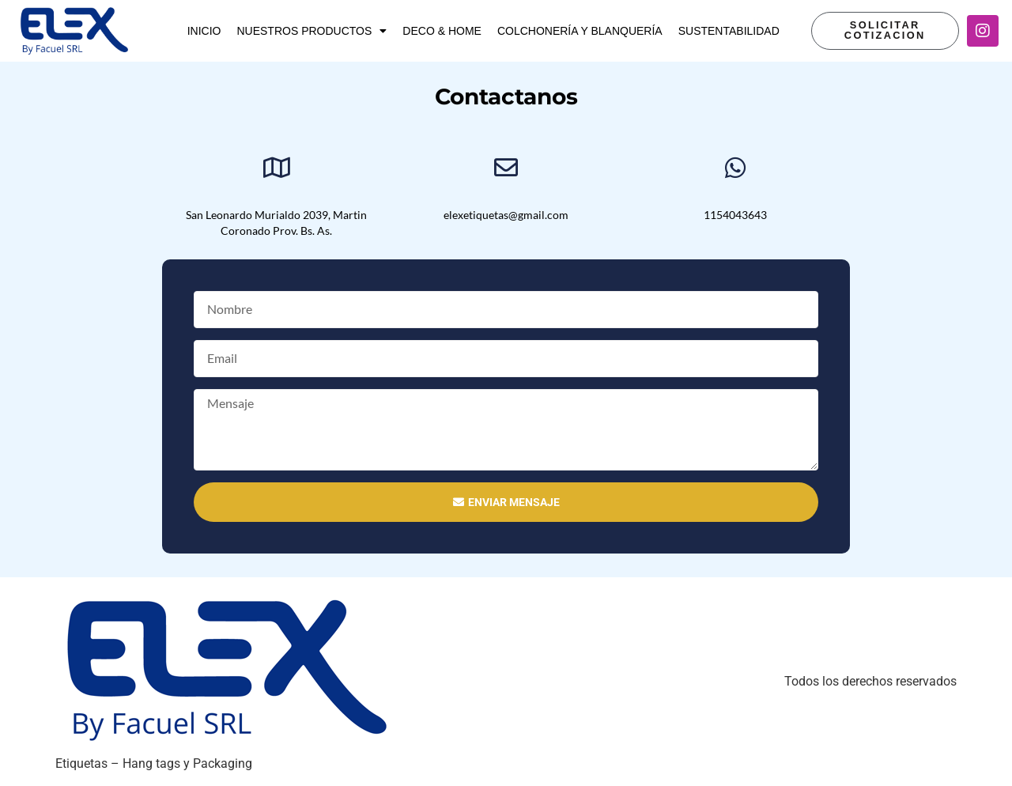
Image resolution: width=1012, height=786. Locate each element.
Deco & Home (441, 31)
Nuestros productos (311, 30)
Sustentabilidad (729, 31)
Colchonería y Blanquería (580, 31)
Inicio (204, 31)
